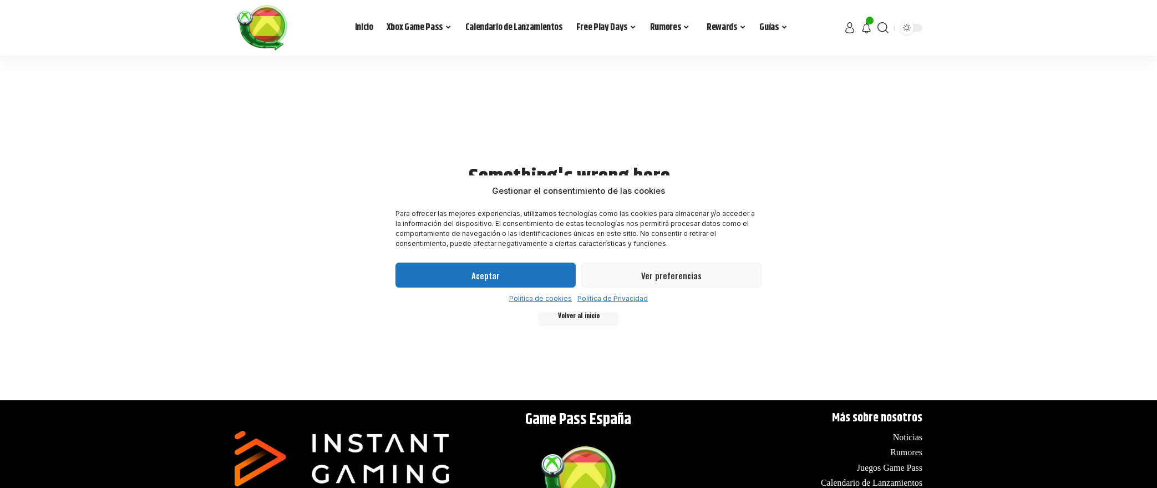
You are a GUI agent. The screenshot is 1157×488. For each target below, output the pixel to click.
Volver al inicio (579, 316)
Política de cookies (540, 298)
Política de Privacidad (612, 298)
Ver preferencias (671, 275)
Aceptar (485, 275)
